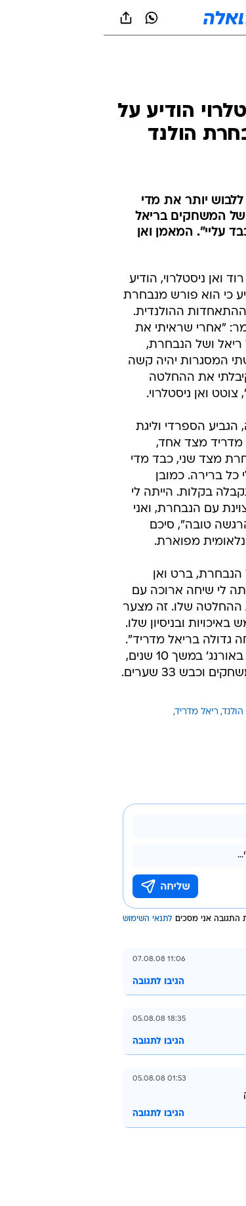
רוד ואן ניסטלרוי (203, 727)
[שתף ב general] (22, 18)
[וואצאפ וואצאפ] (47, 17)
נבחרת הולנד (144, 712)
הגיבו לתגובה (55, 982)
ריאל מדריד (93, 712)
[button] (190, 18)
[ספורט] (219, 85)
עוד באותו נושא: (202, 712)
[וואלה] (123, 17)
